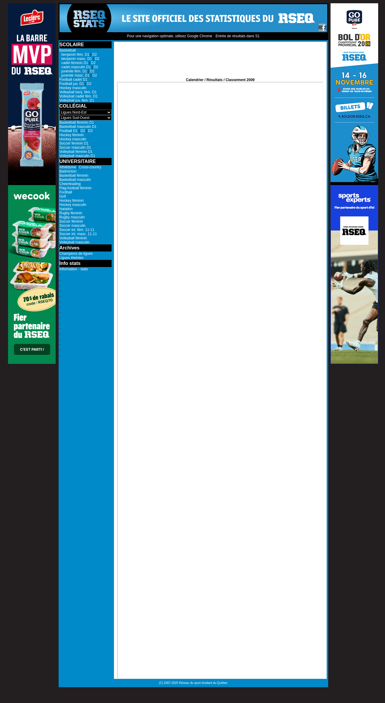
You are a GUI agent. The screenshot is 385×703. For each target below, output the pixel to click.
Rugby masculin (72, 217)
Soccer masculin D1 (75, 147)
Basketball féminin (74, 175)
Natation (66, 209)
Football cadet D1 (73, 79)
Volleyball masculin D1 (77, 156)
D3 (90, 131)
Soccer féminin (71, 221)
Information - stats (74, 269)
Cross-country (90, 167)
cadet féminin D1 (74, 63)
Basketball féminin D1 (77, 122)
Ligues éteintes (72, 258)
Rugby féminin (71, 213)
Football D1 (69, 131)
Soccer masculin (73, 226)
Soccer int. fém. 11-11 (77, 230)
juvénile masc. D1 (75, 75)
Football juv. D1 (72, 84)
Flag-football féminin (76, 188)
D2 (94, 54)
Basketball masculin (75, 180)
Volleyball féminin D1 (76, 152)
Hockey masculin (73, 88)
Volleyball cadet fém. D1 (79, 96)
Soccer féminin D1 (74, 143)
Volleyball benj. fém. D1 (78, 92)
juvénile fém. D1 (73, 71)
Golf (63, 196)
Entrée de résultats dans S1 (237, 36)
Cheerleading (70, 184)
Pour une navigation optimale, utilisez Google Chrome (169, 36)
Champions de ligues (76, 254)
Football (66, 192)
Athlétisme (68, 167)
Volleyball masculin (75, 242)
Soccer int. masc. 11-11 (78, 234)
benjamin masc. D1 (76, 59)
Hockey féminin (72, 135)
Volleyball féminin (73, 238)
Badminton (68, 171)
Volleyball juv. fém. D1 (77, 100)
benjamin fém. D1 (75, 54)
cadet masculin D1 (75, 67)
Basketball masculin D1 (78, 127)
